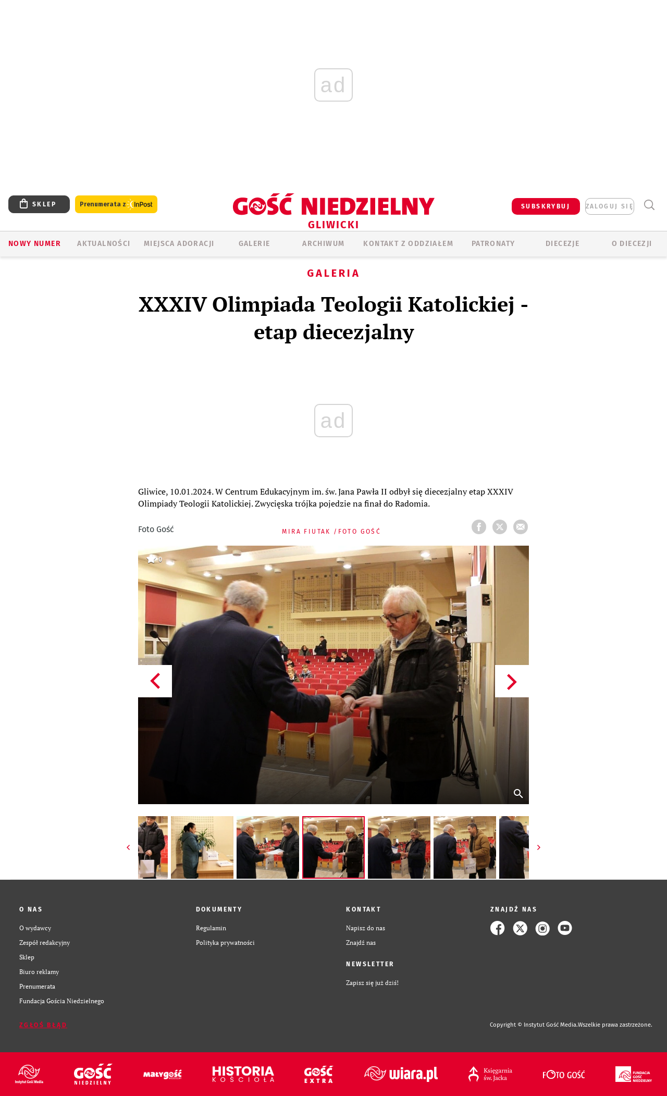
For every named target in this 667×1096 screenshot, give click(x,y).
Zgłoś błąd (43, 1025)
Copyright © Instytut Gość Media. (534, 1024)
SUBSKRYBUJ (545, 206)
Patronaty (493, 243)
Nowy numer (34, 243)
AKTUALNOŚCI (103, 243)
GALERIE (254, 243)
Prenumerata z (116, 205)
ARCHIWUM (323, 243)
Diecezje (562, 243)
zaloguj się (610, 206)
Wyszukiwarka (649, 205)
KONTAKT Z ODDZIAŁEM (408, 243)
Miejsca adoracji (179, 243)
